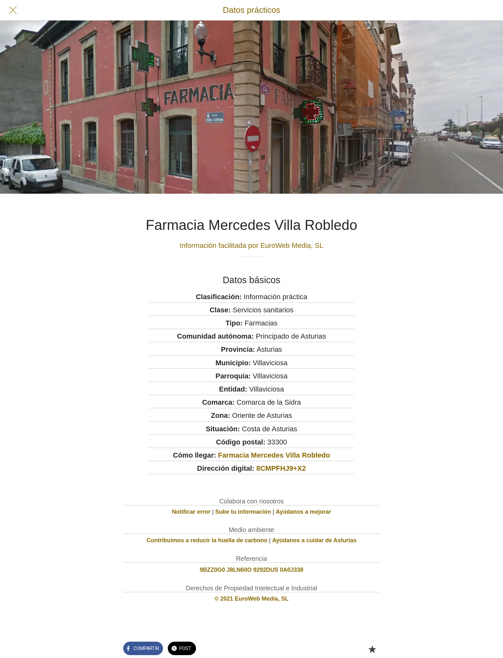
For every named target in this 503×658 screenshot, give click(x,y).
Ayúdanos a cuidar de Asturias (314, 540)
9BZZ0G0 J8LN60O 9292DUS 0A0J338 (251, 570)
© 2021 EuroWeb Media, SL (252, 598)
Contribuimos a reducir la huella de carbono (207, 540)
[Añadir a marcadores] (372, 649)
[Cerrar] (13, 10)
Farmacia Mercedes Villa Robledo (274, 455)
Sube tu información (243, 512)
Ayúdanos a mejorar (303, 512)
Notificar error (191, 512)
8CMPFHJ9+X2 (281, 468)
